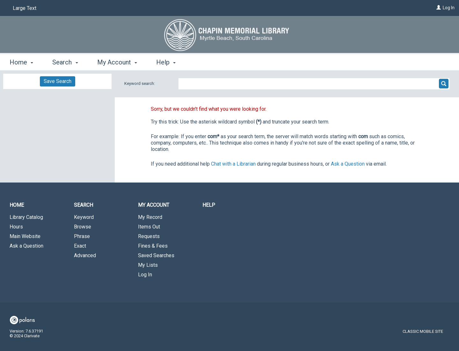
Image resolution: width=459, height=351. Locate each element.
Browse (82, 227)
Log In (449, 7)
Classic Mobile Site (423, 331)
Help (208, 205)
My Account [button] (117, 62)
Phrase (82, 236)
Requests (149, 236)
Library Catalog (26, 217)
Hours (16, 227)
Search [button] (65, 62)
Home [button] (21, 62)
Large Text (24, 8)
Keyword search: (140, 83)
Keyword (84, 217)
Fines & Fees (153, 246)
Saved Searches (156, 255)
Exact (80, 246)
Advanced (85, 255)
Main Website (25, 236)
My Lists (148, 265)
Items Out (149, 227)
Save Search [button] (57, 81)
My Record (150, 217)
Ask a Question (26, 246)
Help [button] (166, 62)
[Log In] (438, 7)
